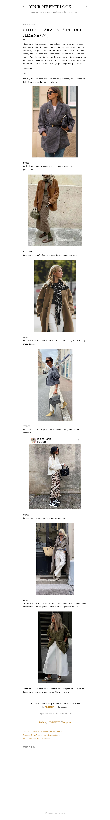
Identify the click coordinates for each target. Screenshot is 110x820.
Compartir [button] (27, 731)
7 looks (39, 735)
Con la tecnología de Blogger (55, 813)
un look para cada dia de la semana (36, 739)
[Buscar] (86, 6)
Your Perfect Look (50, 6)
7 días (33, 735)
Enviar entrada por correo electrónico (47, 731)
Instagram (66, 722)
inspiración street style (51, 735)
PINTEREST (53, 722)
